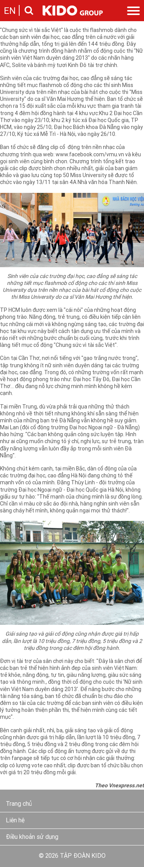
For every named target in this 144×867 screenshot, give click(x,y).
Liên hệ (15, 821)
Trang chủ (19, 804)
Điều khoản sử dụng (32, 837)
